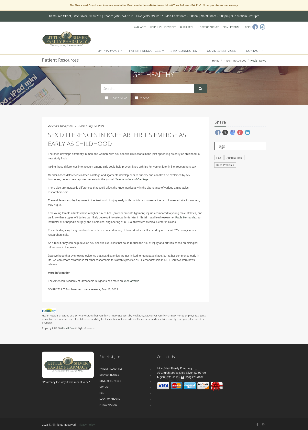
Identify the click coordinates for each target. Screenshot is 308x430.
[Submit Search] (200, 88)
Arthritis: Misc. (235, 157)
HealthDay (68, 328)
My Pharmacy (108, 50)
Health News (116, 98)
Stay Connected (183, 50)
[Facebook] (255, 27)
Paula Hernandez (185, 217)
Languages (139, 27)
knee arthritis (131, 281)
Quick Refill (187, 27)
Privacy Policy (108, 405)
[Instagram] (262, 27)
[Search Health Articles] (147, 88)
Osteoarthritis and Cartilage (131, 179)
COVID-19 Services (221, 50)
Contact (253, 50)
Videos (142, 98)
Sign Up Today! (231, 27)
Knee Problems (225, 165)
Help (153, 27)
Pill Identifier (168, 27)
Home (215, 60)
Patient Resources (145, 50)
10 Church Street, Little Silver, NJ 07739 (75, 16)
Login (247, 27)
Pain (219, 157)
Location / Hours (209, 27)
